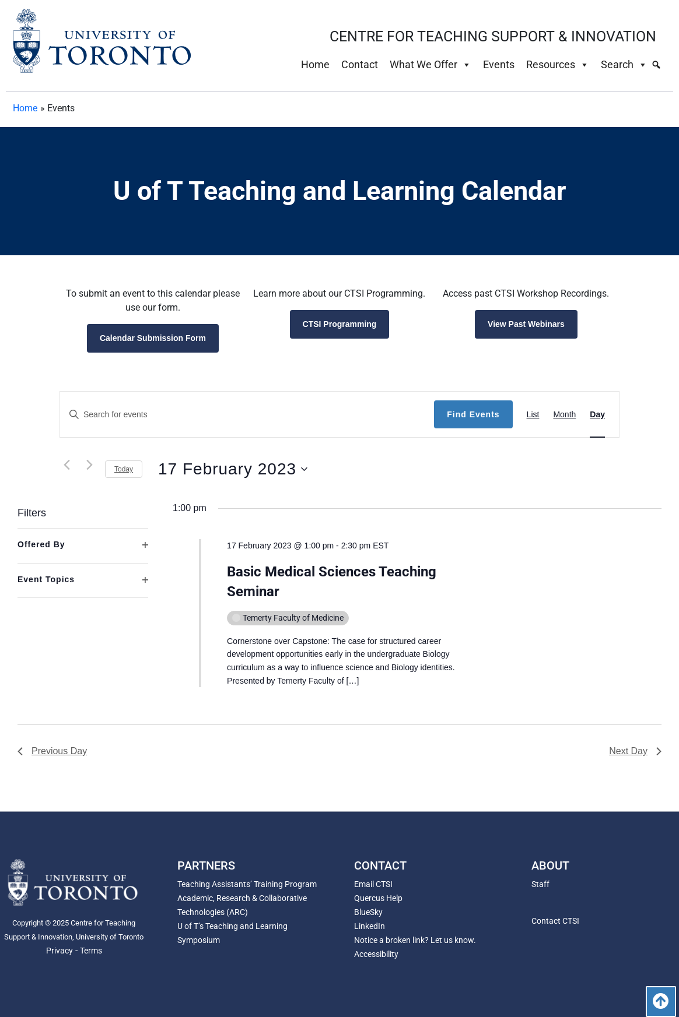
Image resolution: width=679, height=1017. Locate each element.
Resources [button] (557, 64)
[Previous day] (67, 464)
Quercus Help (378, 898)
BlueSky (368, 912)
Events (498, 64)
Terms (91, 950)
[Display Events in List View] (533, 415)
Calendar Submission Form (153, 338)
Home (315, 64)
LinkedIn (369, 926)
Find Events (473, 414)
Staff (540, 884)
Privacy (59, 950)
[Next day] (89, 464)
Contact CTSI (555, 920)
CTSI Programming (340, 324)
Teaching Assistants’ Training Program (247, 884)
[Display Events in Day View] (597, 415)
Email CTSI (373, 884)
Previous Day (52, 751)
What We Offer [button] (430, 64)
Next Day (635, 751)
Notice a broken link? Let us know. (415, 940)
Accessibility (376, 954)
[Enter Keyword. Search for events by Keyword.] (247, 414)
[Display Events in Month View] (564, 415)
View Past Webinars (526, 324)
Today (123, 469)
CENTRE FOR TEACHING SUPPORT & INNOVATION (493, 36)
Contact (359, 64)
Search (624, 64)
